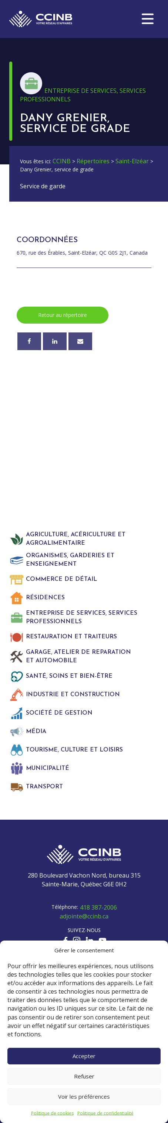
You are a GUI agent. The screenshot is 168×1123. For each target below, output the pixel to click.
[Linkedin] (55, 341)
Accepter (84, 1056)
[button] (148, 19)
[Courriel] (80, 341)
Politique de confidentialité (105, 1113)
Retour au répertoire (62, 314)
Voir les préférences (84, 1096)
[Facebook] (29, 341)
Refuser (84, 1076)
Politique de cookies (52, 1113)
